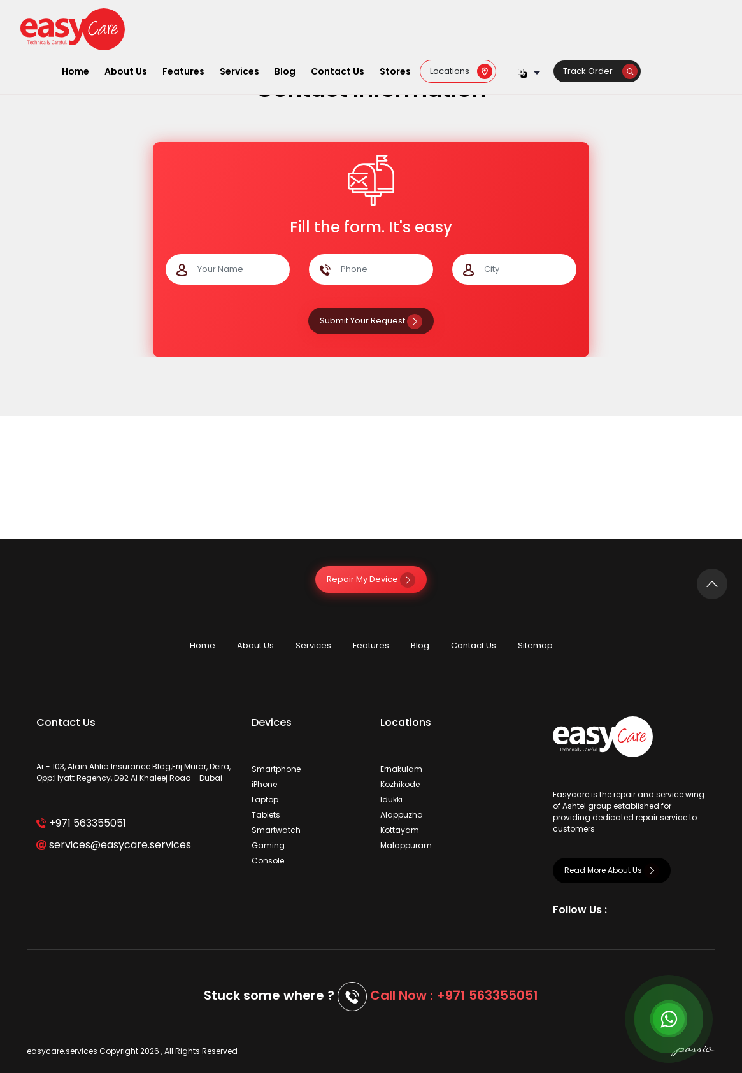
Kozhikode (400, 784)
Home (75, 71)
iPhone (264, 784)
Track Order (600, 71)
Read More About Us (611, 870)
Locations (461, 71)
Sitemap (535, 645)
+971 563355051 (81, 823)
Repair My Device (371, 579)
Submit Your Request (371, 321)
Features (183, 71)
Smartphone (276, 769)
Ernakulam (401, 769)
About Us (125, 71)
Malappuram (406, 845)
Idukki (391, 799)
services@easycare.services (113, 844)
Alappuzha (401, 814)
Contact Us (337, 71)
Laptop (265, 799)
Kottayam (399, 830)
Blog (285, 71)
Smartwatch (276, 830)
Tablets (266, 814)
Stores (395, 71)
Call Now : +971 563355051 (454, 995)
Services (239, 71)
